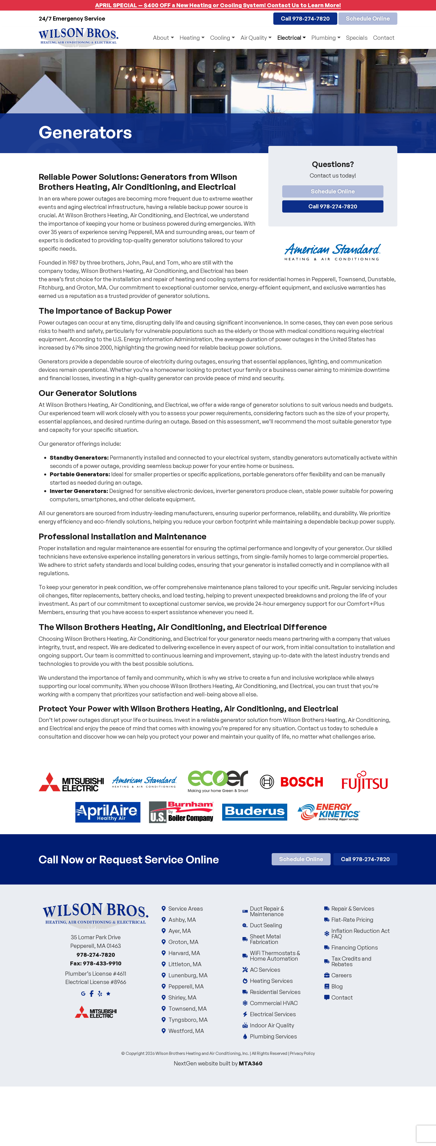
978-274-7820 (95, 954)
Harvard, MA (184, 953)
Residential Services (274, 991)
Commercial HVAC (273, 1003)
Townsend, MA (187, 1008)
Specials (357, 37)
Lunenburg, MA (187, 975)
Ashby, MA (182, 919)
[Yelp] (100, 993)
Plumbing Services (273, 1036)
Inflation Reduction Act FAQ (360, 933)
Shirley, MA (182, 997)
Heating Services (270, 980)
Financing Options (354, 947)
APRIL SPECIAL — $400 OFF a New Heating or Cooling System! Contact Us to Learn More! (218, 5)
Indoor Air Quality (271, 1025)
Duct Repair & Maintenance (279, 911)
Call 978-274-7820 (305, 18)
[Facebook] (92, 993)
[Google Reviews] (108, 993)
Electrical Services (272, 1014)
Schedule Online (368, 18)
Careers (341, 975)
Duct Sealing (265, 925)
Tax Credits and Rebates (360, 961)
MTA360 (250, 1063)
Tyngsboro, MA (187, 1019)
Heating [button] (190, 37)
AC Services (264, 969)
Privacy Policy (302, 1053)
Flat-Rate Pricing (352, 919)
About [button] (161, 37)
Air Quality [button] (254, 37)
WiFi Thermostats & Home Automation (279, 956)
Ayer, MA (179, 930)
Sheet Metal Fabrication (279, 939)
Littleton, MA (184, 964)
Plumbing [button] (323, 37)
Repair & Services (352, 908)
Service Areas (185, 908)
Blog (337, 986)
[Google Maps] (83, 993)
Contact (384, 37)
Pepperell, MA (185, 986)
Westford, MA (186, 1030)
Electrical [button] (289, 37)
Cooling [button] (220, 37)
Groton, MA (183, 941)
